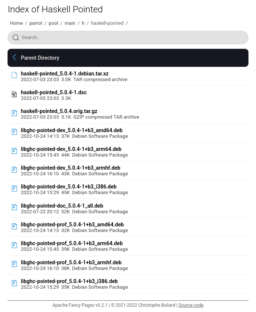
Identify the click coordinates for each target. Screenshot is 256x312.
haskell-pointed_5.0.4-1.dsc (54, 92)
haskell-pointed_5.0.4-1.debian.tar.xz (64, 74)
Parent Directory (40, 58)
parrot (35, 23)
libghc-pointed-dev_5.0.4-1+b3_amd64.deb (71, 130)
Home (16, 23)
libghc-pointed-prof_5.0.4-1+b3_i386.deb (69, 281)
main (70, 23)
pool (53, 23)
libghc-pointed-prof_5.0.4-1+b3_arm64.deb (72, 243)
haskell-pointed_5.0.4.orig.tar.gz (59, 111)
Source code (190, 305)
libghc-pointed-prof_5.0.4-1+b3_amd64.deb (72, 225)
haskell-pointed (107, 23)
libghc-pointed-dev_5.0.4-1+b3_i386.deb (68, 187)
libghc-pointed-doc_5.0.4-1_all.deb (62, 206)
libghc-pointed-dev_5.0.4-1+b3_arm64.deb (71, 149)
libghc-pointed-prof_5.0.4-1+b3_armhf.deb (71, 262)
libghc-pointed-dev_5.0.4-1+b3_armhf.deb (70, 168)
